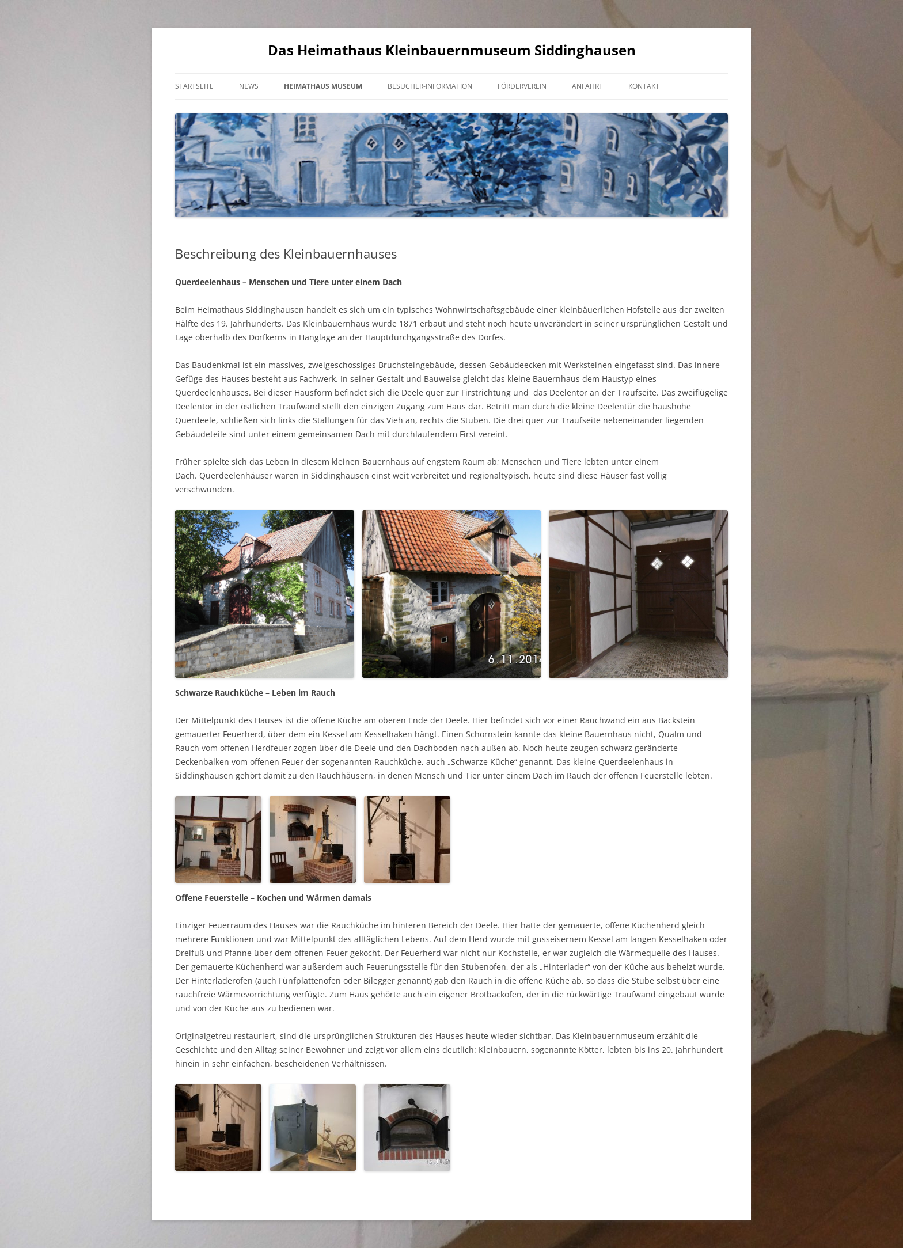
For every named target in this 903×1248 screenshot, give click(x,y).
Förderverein (522, 86)
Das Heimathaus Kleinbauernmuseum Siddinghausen (452, 50)
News (249, 86)
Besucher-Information (430, 86)
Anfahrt (587, 86)
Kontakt (643, 86)
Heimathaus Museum (323, 86)
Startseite (194, 86)
